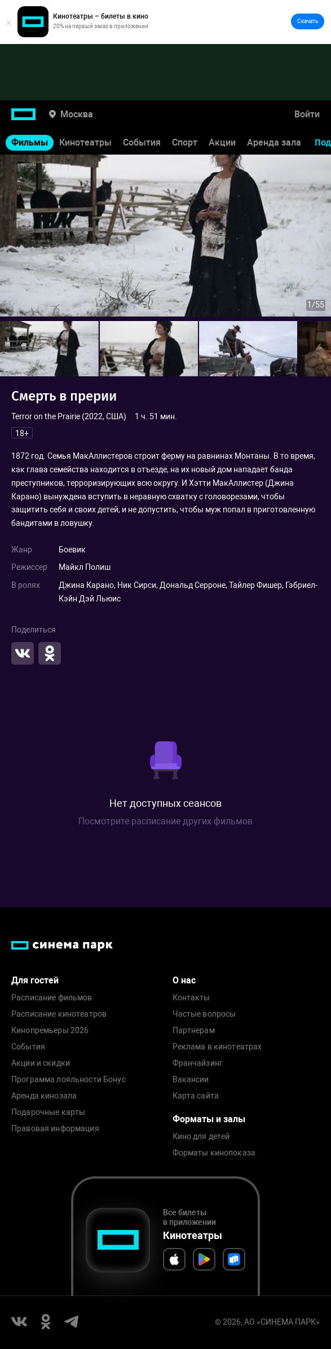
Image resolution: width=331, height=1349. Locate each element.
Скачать (307, 21)
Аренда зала (274, 142)
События (142, 142)
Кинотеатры (85, 142)
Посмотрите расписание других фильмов (165, 821)
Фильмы (29, 142)
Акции (222, 142)
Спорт (184, 142)
